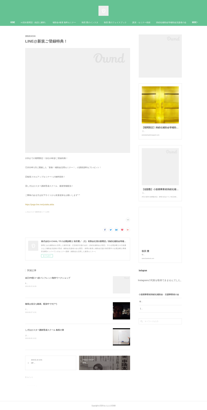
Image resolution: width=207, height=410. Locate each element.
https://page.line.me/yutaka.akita (39, 204)
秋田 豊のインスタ (106, 22)
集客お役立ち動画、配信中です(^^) (41, 304)
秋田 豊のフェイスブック (131, 22)
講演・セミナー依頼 (158, 22)
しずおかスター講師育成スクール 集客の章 (44, 330)
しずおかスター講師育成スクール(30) (37, 212)
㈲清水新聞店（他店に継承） (50, 22)
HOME (29, 22)
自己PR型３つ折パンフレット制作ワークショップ (47, 278)
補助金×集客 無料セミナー (80, 22)
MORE (175, 22)
